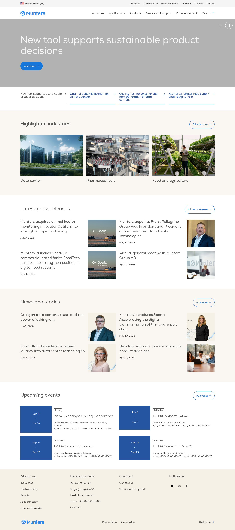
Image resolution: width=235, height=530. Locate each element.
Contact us (126, 482)
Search (208, 13)
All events (203, 395)
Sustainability (150, 3)
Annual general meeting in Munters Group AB (150, 256)
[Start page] (34, 13)
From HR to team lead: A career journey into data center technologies (52, 349)
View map (75, 507)
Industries (97, 13)
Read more (32, 65)
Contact (211, 3)
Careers (199, 3)
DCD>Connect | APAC (171, 416)
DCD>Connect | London (74, 447)
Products (135, 13)
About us (135, 3)
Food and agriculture (170, 181)
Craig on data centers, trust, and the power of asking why (51, 317)
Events (24, 495)
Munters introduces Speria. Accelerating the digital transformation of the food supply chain (148, 322)
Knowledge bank (187, 13)
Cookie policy (128, 522)
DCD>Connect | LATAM (172, 447)
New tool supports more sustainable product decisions (150, 349)
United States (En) (32, 3)
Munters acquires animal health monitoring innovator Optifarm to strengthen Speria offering (49, 226)
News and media (169, 3)
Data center (30, 181)
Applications (117, 13)
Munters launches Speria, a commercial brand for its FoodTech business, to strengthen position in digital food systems (50, 261)
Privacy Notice (110, 522)
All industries (202, 124)
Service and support (158, 13)
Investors (186, 3)
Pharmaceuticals (100, 181)
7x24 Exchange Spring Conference (84, 416)
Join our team (29, 501)
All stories (203, 302)
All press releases (199, 209)
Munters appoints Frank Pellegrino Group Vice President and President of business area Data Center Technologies (150, 229)
